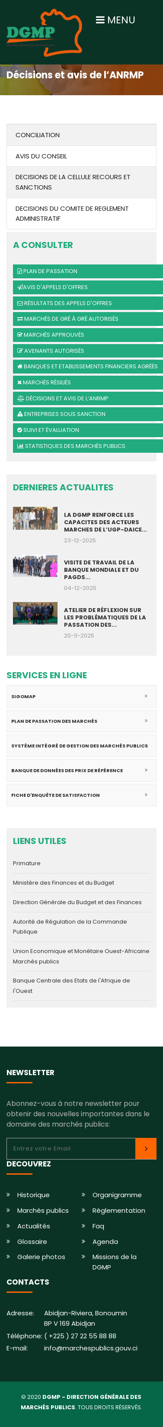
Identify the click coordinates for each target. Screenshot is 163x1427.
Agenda (105, 1241)
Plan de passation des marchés (54, 721)
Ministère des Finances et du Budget (63, 883)
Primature (27, 863)
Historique (33, 1194)
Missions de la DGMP (115, 1262)
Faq (98, 1226)
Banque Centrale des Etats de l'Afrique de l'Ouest (71, 985)
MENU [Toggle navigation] (115, 20)
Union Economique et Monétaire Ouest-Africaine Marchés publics (81, 956)
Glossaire (32, 1241)
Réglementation (119, 1210)
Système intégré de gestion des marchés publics (79, 745)
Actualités (33, 1226)
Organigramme (117, 1194)
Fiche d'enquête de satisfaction (55, 795)
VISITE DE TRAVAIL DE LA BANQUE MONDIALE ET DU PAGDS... (101, 570)
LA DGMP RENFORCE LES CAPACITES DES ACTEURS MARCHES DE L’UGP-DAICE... (105, 522)
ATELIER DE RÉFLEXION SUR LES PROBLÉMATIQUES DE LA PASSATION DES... (105, 617)
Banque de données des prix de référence (67, 770)
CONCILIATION (38, 134)
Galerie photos (41, 1256)
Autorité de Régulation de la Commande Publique (70, 927)
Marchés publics (43, 1210)
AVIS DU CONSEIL (41, 156)
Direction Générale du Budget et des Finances (77, 902)
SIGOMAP (23, 696)
